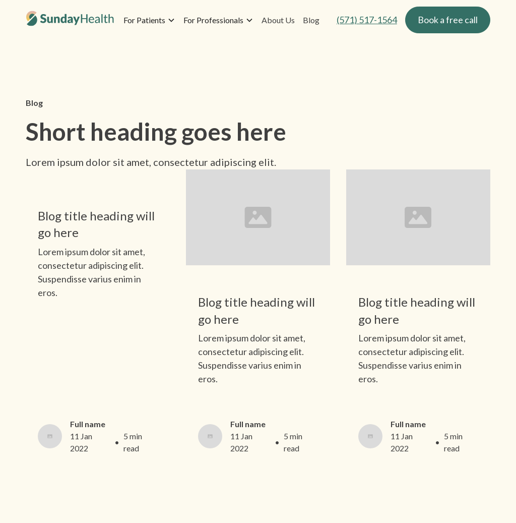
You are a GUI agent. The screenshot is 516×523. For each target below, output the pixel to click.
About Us (278, 20)
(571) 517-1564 (367, 19)
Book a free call (448, 19)
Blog (311, 20)
